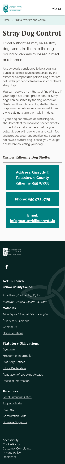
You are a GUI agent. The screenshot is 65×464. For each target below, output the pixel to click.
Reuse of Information (16, 381)
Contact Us (10, 327)
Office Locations (13, 333)
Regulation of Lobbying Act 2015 (23, 374)
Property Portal (12, 403)
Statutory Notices (14, 362)
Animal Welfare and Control (30, 20)
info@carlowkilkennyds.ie (32, 220)
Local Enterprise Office (17, 397)
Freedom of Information (18, 355)
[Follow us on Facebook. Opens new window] (6, 267)
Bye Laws (9, 349)
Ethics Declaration (14, 368)
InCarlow (8, 409)
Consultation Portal (15, 416)
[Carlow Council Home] (32, 252)
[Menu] (56, 8)
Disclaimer (9, 457)
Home (6, 20)
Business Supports (15, 422)
